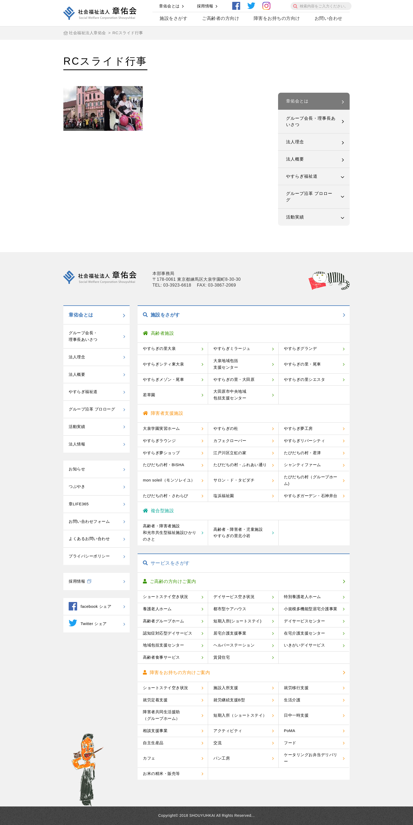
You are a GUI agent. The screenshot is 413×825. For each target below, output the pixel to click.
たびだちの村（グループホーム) (310, 480)
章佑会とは (169, 6)
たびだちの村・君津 (302, 453)
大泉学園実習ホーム (161, 428)
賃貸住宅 (221, 657)
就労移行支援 (296, 687)
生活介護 (292, 700)
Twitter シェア (88, 622)
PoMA (289, 730)
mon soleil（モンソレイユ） (169, 480)
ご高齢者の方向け (220, 18)
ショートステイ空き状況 (165, 596)
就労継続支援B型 (229, 700)
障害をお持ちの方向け (277, 18)
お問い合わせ (328, 18)
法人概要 (295, 159)
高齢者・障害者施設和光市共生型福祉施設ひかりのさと (169, 532)
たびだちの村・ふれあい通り (240, 464)
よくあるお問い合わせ (89, 538)
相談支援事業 (155, 730)
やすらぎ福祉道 (302, 176)
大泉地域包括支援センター (225, 363)
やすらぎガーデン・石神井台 (310, 495)
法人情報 (77, 444)
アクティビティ (227, 730)
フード (290, 743)
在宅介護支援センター (304, 633)
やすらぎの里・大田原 (233, 379)
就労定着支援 (155, 700)
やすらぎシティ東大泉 (163, 364)
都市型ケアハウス (229, 609)
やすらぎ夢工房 (298, 428)
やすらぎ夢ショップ (161, 453)
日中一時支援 (296, 715)
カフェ (149, 758)
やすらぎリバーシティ (304, 440)
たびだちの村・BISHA (163, 464)
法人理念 (295, 142)
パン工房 (221, 758)
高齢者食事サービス (161, 657)
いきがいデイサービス (304, 645)
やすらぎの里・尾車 (302, 364)
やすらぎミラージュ (232, 348)
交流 (217, 743)
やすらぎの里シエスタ (304, 379)
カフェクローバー (229, 440)
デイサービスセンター (304, 621)
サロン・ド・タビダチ (233, 480)
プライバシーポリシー (89, 556)
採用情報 (205, 6)
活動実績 (295, 217)
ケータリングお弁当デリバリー (310, 758)
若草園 (149, 395)
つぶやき (77, 486)
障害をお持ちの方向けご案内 (176, 672)
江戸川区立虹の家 (229, 453)
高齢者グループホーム (163, 621)
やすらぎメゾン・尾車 (163, 379)
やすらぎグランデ (300, 348)
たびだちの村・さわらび (165, 495)
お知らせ (77, 469)
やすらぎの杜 (225, 428)
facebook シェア (90, 606)
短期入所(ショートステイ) (237, 621)
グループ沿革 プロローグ (309, 196)
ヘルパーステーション (233, 645)
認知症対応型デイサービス (167, 633)
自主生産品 (153, 743)
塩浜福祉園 (223, 495)
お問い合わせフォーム (89, 521)
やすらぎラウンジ (159, 440)
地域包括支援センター (163, 645)
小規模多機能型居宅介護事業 (310, 609)
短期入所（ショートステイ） (240, 715)
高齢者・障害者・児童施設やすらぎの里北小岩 (238, 532)
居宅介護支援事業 (229, 633)
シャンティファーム (302, 464)
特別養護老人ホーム (302, 596)
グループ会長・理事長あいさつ (311, 121)
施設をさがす (173, 18)
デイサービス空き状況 (233, 596)
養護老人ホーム (157, 609)
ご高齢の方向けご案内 (169, 581)
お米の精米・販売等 (161, 773)
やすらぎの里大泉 (159, 348)
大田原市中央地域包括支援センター (229, 394)
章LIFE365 (79, 504)
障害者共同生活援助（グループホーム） (161, 715)
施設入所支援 (225, 687)
